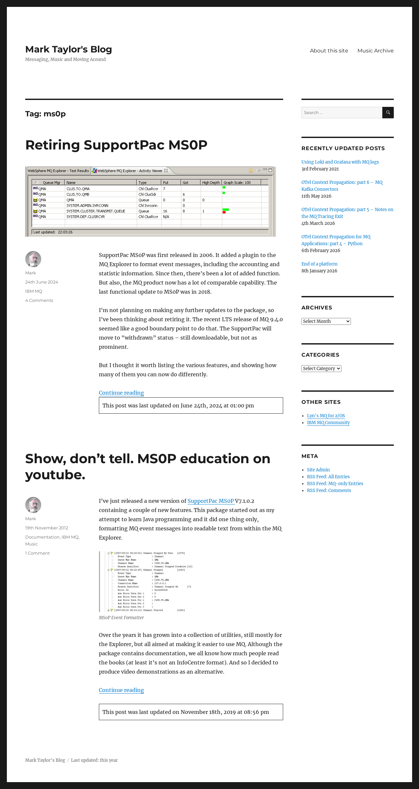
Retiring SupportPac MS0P (116, 145)
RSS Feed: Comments (329, 490)
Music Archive (375, 51)
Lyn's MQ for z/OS (326, 416)
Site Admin (318, 470)
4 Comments (39, 300)
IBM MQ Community (328, 422)
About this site (329, 51)
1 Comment (37, 553)
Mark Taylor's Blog (68, 49)
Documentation (42, 537)
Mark (30, 272)
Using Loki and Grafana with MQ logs (340, 162)
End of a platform (319, 264)
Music (31, 543)
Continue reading (121, 392)
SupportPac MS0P (211, 501)
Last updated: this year (94, 760)
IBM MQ (33, 291)
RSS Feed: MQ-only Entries (335, 483)
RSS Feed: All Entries (328, 477)
